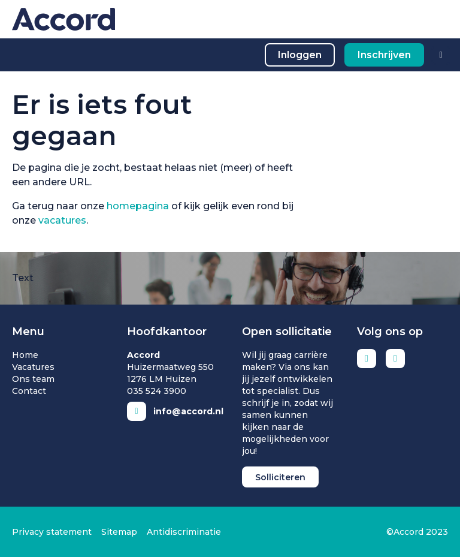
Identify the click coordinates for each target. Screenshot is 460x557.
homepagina (138, 206)
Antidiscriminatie (184, 531)
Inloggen (300, 55)
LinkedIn (366, 358)
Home (25, 355)
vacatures (62, 220)
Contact (29, 391)
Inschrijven (384, 55)
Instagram (395, 358)
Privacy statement (52, 531)
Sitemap (119, 531)
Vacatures (33, 367)
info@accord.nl (188, 411)
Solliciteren (280, 477)
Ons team (33, 379)
